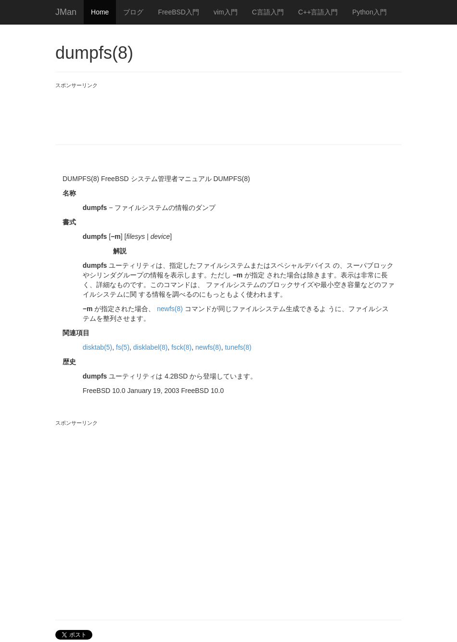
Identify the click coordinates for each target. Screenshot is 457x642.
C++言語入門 (318, 12)
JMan (65, 12)
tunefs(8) (238, 347)
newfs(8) (170, 309)
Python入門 (369, 12)
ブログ (133, 12)
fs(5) (122, 347)
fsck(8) (181, 347)
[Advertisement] (230, 110)
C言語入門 (268, 12)
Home (100, 12)
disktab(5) (97, 347)
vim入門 (226, 12)
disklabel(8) (150, 347)
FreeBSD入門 (178, 12)
